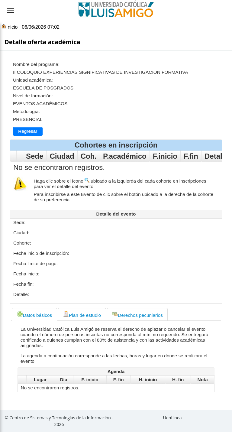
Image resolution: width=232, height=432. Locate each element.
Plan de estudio (82, 314)
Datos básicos (34, 314)
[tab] (34, 314)
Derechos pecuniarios (137, 314)
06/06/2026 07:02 (41, 27)
